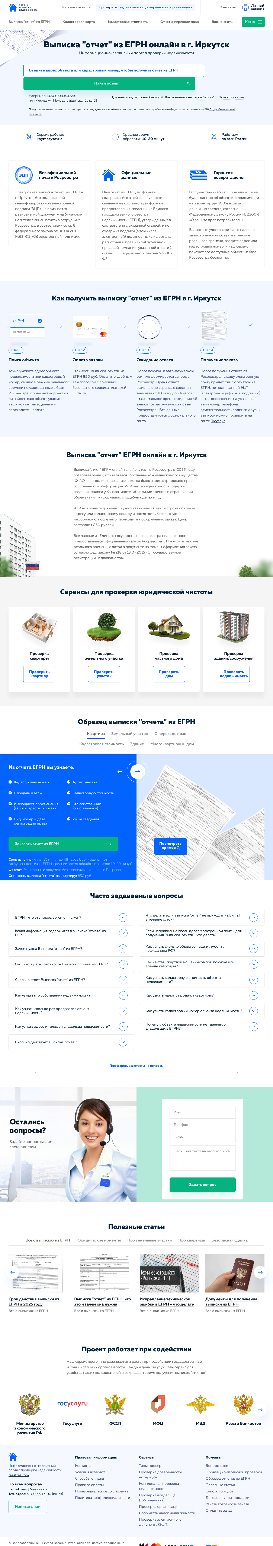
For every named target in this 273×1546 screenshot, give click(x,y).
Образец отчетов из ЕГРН (228, 1467)
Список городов (220, 1480)
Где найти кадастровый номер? (136, 86)
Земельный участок (129, 722)
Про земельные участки (149, 1229)
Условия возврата (90, 1461)
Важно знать (222, 22)
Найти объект (226, 71)
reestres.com (19, 1464)
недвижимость (131, 7)
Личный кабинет (257, 7)
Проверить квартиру (39, 662)
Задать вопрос (202, 1173)
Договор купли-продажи (227, 1486)
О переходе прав (170, 722)
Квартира (96, 722)
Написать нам (28, 1495)
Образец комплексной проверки (234, 1461)
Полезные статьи (220, 1473)
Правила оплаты (89, 1473)
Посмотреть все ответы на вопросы (136, 1054)
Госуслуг (218, 409)
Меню (250, 22)
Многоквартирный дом (172, 732)
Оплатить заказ (219, 1499)
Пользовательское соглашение (101, 1480)
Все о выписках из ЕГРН (48, 1229)
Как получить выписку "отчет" (190, 86)
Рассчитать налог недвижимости (167, 1502)
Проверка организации (159, 1495)
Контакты (228, 7)
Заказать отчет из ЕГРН (37, 832)
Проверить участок (104, 662)
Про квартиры (191, 1229)
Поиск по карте (231, 86)
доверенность (156, 7)
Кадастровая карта (79, 22)
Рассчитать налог (76, 7)
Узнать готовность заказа (227, 1493)
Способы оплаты (89, 1467)
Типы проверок (152, 1454)
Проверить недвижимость (234, 662)
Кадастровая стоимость (128, 22)
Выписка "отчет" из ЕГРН (29, 22)
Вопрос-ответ (218, 1454)
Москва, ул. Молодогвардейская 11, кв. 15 (69, 89)
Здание (137, 732)
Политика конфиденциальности (102, 1486)
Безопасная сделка (230, 1229)
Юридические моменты (99, 1229)
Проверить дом (169, 662)
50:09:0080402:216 (63, 84)
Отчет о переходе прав (179, 22)
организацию (181, 7)
